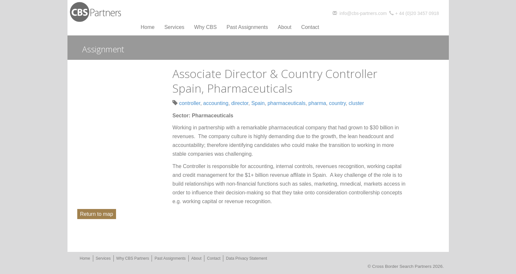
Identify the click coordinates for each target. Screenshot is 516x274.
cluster (356, 103)
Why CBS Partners (132, 258)
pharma (317, 103)
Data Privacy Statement (246, 258)
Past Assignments (247, 27)
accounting (215, 103)
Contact (310, 27)
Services (174, 27)
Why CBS (205, 27)
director (239, 103)
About (284, 27)
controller (189, 103)
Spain (258, 103)
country (337, 103)
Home (148, 27)
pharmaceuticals (287, 103)
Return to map (96, 214)
